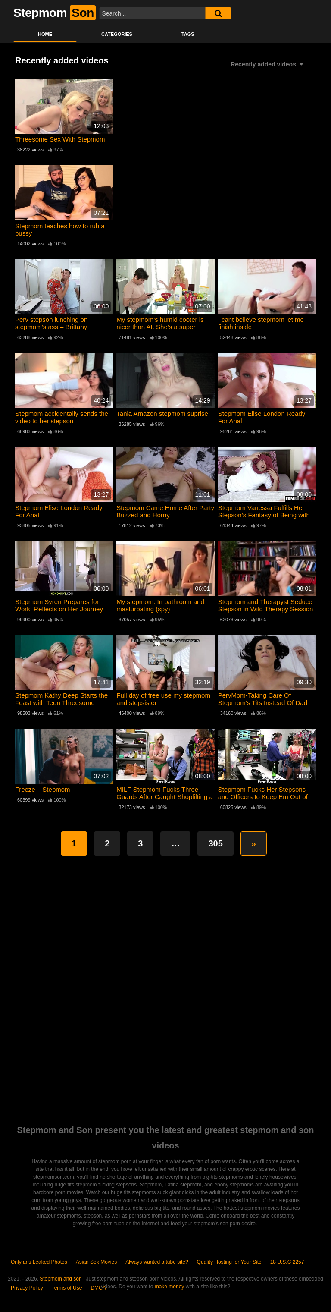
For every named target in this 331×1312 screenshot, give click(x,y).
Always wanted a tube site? (156, 1262)
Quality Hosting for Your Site (229, 1262)
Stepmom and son (60, 1279)
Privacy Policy (27, 1288)
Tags (187, 34)
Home (45, 34)
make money (169, 1287)
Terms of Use (67, 1288)
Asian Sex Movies (96, 1262)
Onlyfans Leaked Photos (39, 1262)
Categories (116, 34)
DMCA (98, 1288)
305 (215, 843)
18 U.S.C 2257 (287, 1262)
